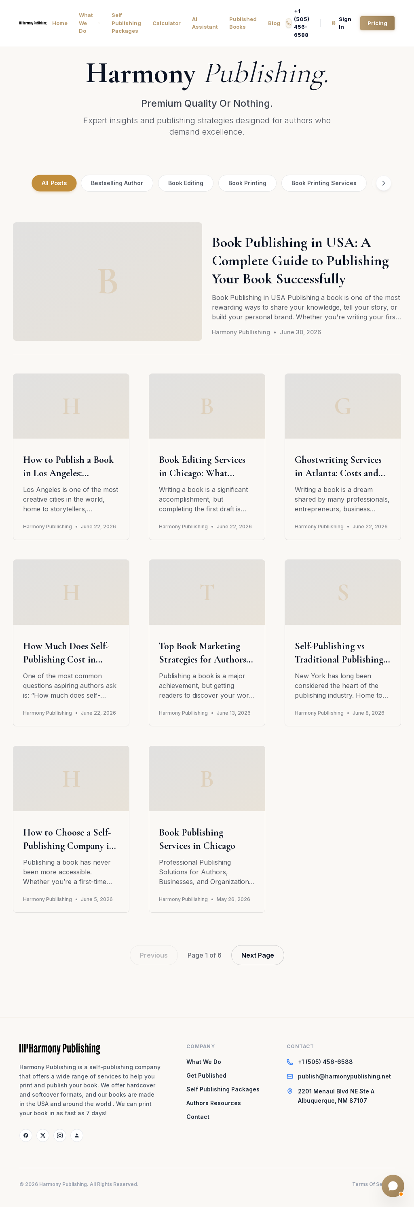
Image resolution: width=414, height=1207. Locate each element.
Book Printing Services (324, 182)
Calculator (166, 23)
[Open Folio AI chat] (393, 1186)
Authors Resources (213, 1102)
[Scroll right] (383, 183)
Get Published (206, 1075)
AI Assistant (205, 23)
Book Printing (247, 182)
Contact (197, 1116)
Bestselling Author (117, 182)
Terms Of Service (373, 1184)
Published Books (243, 23)
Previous (154, 955)
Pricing (377, 22)
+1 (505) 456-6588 (297, 23)
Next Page (257, 955)
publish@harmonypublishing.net (344, 1076)
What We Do (89, 23)
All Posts (54, 183)
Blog (274, 23)
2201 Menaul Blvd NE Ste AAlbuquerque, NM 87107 (336, 1096)
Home (60, 23)
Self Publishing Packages (126, 23)
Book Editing (185, 182)
